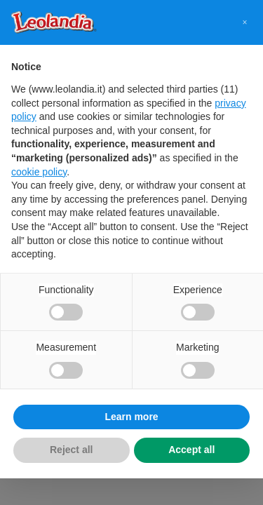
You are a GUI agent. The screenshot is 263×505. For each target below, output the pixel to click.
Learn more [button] (131, 416)
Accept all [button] (191, 449)
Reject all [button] (71, 449)
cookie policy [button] (39, 171)
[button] (245, 22)
